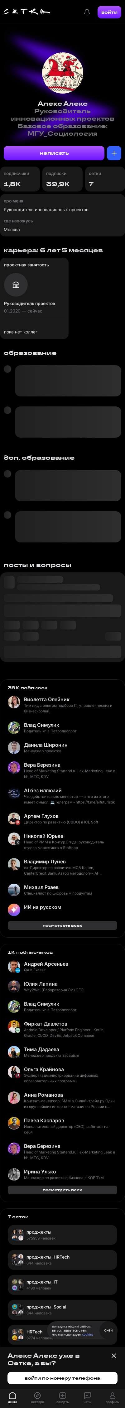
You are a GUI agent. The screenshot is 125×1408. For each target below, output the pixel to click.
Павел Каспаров (44, 1120)
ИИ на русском (42, 907)
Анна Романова (43, 1095)
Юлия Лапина (41, 984)
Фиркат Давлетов (45, 1024)
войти (109, 12)
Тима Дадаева (41, 1049)
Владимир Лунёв (45, 861)
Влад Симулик (41, 725)
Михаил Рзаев (41, 887)
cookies (87, 1334)
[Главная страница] (27, 12)
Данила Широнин (46, 745)
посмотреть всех (62, 925)
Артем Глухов (41, 816)
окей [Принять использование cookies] (108, 1330)
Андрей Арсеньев (46, 964)
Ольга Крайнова (44, 1069)
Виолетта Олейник (47, 699)
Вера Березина (42, 765)
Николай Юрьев (43, 836)
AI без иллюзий (43, 790)
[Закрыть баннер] (114, 1355)
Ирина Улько (40, 1171)
